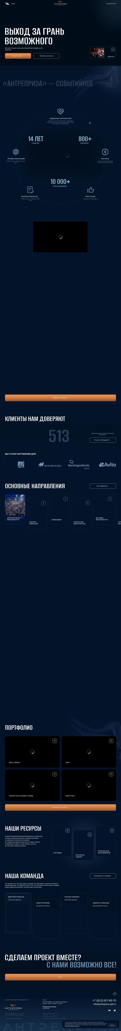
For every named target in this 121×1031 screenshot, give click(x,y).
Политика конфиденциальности (50, 1013)
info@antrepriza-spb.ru (104, 1004)
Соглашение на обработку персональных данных (54, 1018)
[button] (113, 49)
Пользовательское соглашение (50, 1016)
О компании (9, 1000)
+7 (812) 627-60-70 (111, 3)
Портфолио (17, 1000)
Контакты (26, 1000)
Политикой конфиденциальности (72, 1026)
